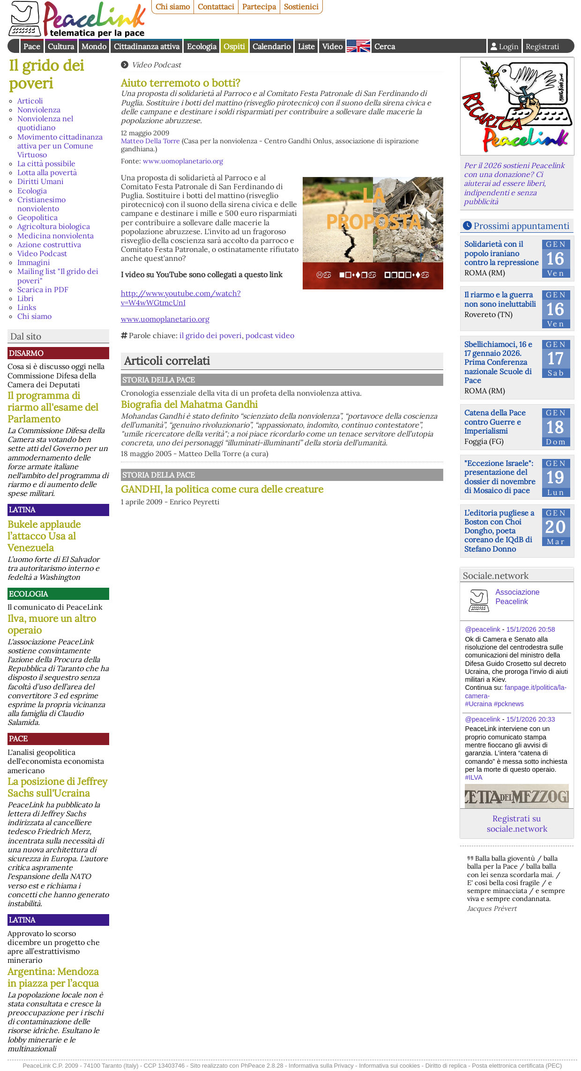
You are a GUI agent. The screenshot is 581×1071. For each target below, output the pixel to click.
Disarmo (26, 353)
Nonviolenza (38, 109)
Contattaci (216, 6)
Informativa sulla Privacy (321, 1065)
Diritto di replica (446, 1065)
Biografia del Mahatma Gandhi (189, 404)
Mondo (94, 46)
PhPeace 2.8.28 (262, 1065)
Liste (306, 46)
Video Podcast (42, 253)
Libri (25, 298)
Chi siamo (173, 6)
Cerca (384, 46)
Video (332, 46)
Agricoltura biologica (53, 226)
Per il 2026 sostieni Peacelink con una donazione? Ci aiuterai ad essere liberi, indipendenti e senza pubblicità (514, 183)
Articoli (30, 100)
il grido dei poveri (210, 335)
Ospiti (234, 46)
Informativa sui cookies (389, 1065)
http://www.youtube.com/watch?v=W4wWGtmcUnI (181, 297)
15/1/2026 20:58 (531, 629)
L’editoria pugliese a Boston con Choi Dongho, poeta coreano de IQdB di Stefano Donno (499, 531)
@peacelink (482, 629)
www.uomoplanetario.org (183, 161)
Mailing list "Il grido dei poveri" (57, 275)
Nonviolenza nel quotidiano (45, 123)
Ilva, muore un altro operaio (51, 624)
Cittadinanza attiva (146, 46)
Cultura (61, 46)
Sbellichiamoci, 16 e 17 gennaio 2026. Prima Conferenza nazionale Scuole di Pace (498, 362)
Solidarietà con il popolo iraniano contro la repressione (501, 252)
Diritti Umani (40, 181)
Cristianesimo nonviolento (41, 204)
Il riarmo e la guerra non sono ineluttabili (500, 299)
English (358, 46)
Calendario (271, 46)
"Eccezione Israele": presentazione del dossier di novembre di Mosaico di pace (500, 476)
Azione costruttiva (49, 244)
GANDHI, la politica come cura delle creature (222, 489)
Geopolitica (37, 217)
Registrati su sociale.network (517, 823)
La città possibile (46, 163)
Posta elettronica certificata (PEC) (517, 1065)
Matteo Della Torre (150, 141)
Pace (31, 46)
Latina (22, 509)
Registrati (542, 46)
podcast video (270, 335)
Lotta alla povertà (47, 172)
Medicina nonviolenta (55, 235)
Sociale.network (496, 575)
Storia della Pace (158, 379)
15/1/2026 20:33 (531, 719)
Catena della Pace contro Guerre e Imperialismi (495, 421)
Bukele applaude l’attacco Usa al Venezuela (44, 536)
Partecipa (259, 6)
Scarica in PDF (42, 289)
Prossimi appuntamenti (521, 225)
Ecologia (201, 46)
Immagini (33, 262)
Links (26, 307)
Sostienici (301, 6)
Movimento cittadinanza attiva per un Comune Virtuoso (60, 145)
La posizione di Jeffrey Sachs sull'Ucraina (57, 787)
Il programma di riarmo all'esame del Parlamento (52, 407)
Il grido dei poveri (46, 74)
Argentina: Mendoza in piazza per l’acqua (53, 977)
